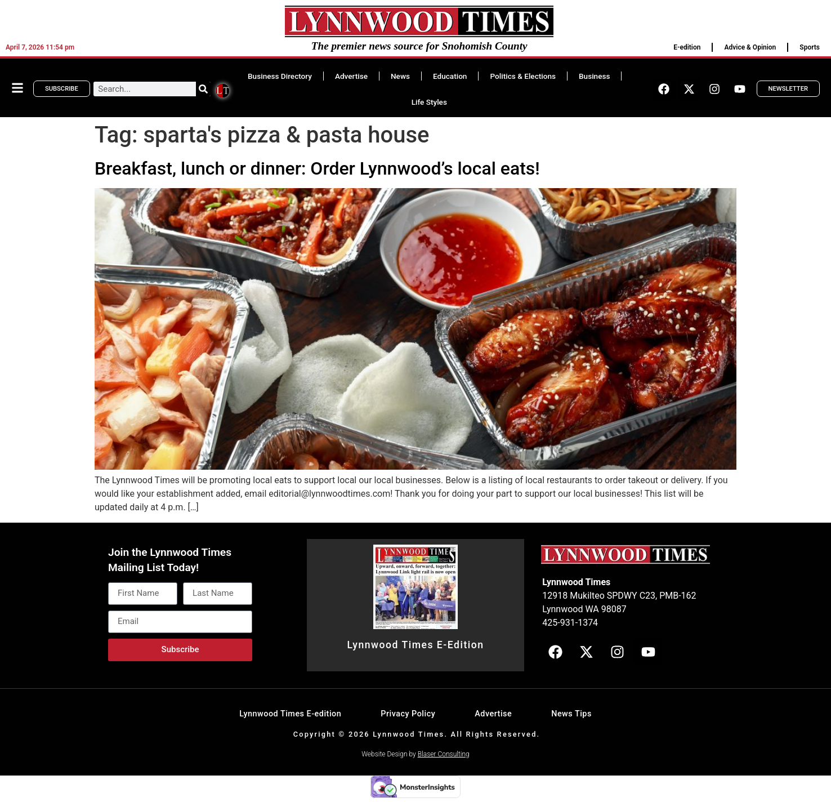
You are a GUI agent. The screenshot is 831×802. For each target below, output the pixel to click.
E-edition (686, 47)
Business (594, 76)
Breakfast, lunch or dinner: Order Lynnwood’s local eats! (317, 168)
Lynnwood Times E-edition (290, 714)
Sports (809, 47)
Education (450, 76)
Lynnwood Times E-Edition (415, 644)
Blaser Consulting (444, 754)
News (400, 76)
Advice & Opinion (750, 47)
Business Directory (280, 76)
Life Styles (429, 101)
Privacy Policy (408, 714)
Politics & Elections (523, 76)
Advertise (351, 76)
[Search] (203, 89)
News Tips (571, 714)
